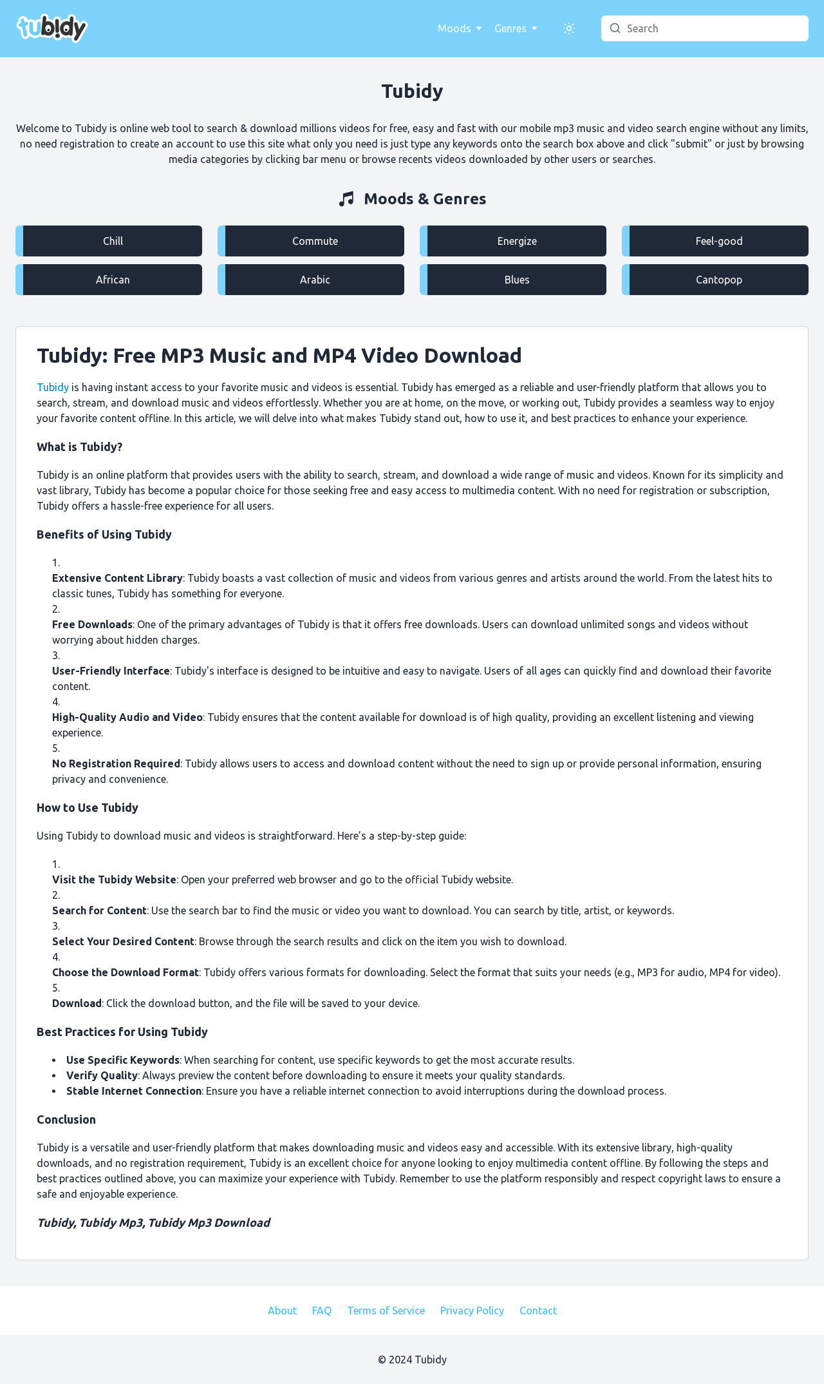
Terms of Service (386, 1310)
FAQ (322, 1310)
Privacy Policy (472, 1310)
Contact (538, 1310)
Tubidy (91, 128)
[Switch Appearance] (569, 28)
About (282, 1310)
